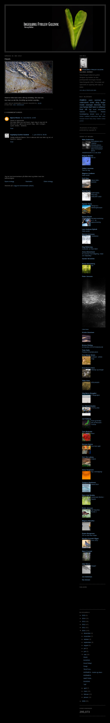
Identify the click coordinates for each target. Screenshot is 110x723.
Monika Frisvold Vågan (90, 538)
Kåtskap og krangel (97, 370)
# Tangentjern (95, 395)
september (87, 642)
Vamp (90, 118)
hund (94, 109)
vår (86, 109)
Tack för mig (86, 170)
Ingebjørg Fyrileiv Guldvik (19, 135)
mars (86, 691)
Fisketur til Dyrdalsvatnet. (90, 352)
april (85, 688)
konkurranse (94, 116)
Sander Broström (88, 259)
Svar (11, 128)
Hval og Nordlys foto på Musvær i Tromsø (96, 422)
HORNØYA (87, 675)
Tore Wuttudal (87, 431)
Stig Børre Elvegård (89, 393)
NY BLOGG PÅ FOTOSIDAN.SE (92, 347)
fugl (90, 109)
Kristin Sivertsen (88, 332)
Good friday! (87, 663)
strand (92, 114)
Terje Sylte (86, 350)
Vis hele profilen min (88, 90)
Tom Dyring (86, 191)
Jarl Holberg (86, 419)
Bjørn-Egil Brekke (88, 495)
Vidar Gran (86, 380)
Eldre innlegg (48, 181)
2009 (84, 701)
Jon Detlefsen (87, 577)
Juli (92, 265)
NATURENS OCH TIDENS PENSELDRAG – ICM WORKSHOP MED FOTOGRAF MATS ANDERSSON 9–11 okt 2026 (92, 147)
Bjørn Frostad (87, 551)
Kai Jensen (86, 580)
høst (94, 107)
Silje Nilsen (86, 564)
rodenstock (84, 102)
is (97, 107)
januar (86, 697)
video (103, 116)
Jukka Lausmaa (87, 168)
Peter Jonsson (87, 276)
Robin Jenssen (87, 508)
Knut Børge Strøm (88, 355)
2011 (84, 627)
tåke (100, 116)
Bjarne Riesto (15, 118)
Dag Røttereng (87, 247)
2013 (84, 621)
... (82, 260)
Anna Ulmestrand (88, 252)
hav (14, 105)
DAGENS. (86, 660)
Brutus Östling (87, 345)
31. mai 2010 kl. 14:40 (28, 118)
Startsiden (28, 181)
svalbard (87, 116)
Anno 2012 (94, 540)
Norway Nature (87, 444)
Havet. (85, 657)
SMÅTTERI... (87, 678)
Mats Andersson (88, 139)
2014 (84, 618)
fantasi (86, 107)
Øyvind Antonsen (88, 234)
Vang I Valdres (97, 118)
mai (85, 654)
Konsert (87, 118)
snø (81, 107)
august (86, 645)
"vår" (85, 684)
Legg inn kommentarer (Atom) (23, 186)
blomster (97, 105)
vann (91, 100)
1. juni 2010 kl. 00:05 (39, 135)
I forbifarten (94, 236)
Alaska (103, 112)
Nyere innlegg (9, 181)
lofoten (82, 116)
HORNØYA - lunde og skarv (92, 672)
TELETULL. (87, 669)
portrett (82, 121)
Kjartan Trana (87, 204)
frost (81, 109)
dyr (104, 114)
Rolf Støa (85, 178)
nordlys (103, 118)
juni (85, 651)
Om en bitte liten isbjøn (89, 535)
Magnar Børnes (87, 156)
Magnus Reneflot (88, 521)
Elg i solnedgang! (96, 472)
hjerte (97, 114)
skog (97, 102)
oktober (86, 639)
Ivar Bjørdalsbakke (89, 406)
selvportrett (101, 109)
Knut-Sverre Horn (88, 368)
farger (103, 102)
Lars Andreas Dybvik (89, 229)
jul (101, 114)
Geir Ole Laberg (88, 457)
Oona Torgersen (88, 470)
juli (85, 648)
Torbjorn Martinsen (89, 482)
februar (86, 694)
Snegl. (85, 666)
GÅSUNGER (95, 382)
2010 (84, 630)
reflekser (101, 107)
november (87, 636)
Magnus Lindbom (88, 173)
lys (104, 100)
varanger (20, 105)
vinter (92, 102)
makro (83, 100)
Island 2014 (95, 484)
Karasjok (82, 118)
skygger (93, 566)
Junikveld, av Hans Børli (90, 249)
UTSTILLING (95, 408)
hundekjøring (84, 114)
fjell (90, 107)
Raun (93, 433)
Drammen (93, 112)
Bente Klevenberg (88, 264)
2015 (84, 615)
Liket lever (85, 329)
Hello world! (86, 175)
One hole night (96, 446)
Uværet (93, 459)
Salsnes (82, 112)
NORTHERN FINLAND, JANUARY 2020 (96, 194)
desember (87, 633)
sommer (98, 100)
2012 (84, 624)
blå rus (93, 157)
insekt (82, 105)
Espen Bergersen (88, 533)
